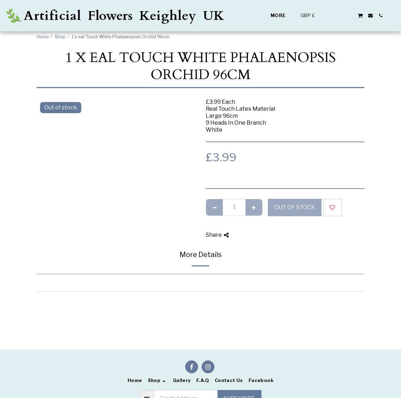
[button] (329, 15)
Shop (60, 36)
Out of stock (294, 207)
